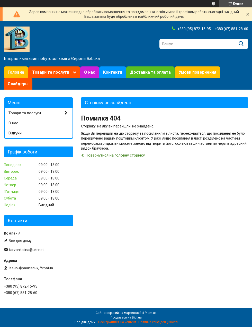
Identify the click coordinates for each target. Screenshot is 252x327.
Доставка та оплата (150, 72)
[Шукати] (241, 44)
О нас (89, 72)
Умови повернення (197, 72)
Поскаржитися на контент (117, 322)
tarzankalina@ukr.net (26, 250)
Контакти (112, 72)
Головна (16, 72)
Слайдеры (18, 83)
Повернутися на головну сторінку (115, 155)
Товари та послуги (50, 72)
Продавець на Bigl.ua (126, 317)
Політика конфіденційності (158, 322)
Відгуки (15, 133)
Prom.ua (151, 313)
